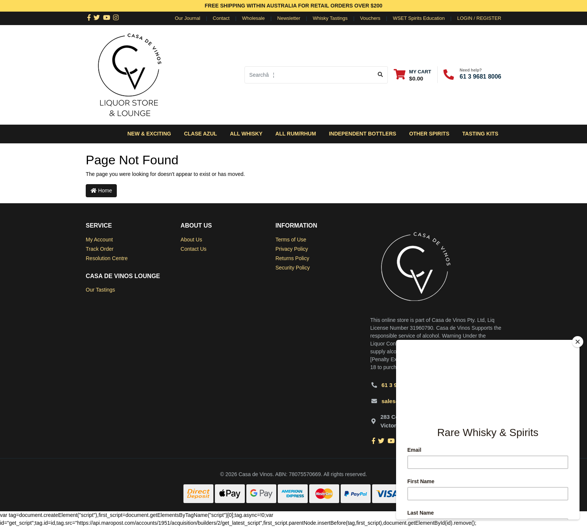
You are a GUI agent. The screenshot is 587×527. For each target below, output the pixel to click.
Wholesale (253, 18)
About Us (191, 240)
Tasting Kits (480, 134)
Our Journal (187, 18)
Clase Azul (200, 134)
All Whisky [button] (246, 134)
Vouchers (370, 18)
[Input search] (309, 74)
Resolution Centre (107, 258)
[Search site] (380, 74)
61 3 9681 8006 (480, 76)
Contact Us (193, 249)
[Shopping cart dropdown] (412, 75)
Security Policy (293, 268)
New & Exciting (149, 134)
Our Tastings (100, 290)
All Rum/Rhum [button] (296, 134)
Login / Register (479, 18)
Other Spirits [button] (429, 134)
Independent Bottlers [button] (362, 134)
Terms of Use (291, 240)
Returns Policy (292, 258)
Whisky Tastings (330, 18)
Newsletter (288, 18)
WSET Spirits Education (418, 18)
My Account (99, 240)
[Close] (577, 341)
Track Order (99, 249)
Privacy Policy (292, 249)
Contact (221, 18)
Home (101, 191)
